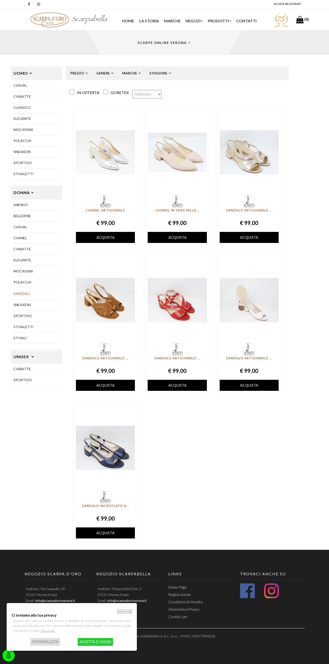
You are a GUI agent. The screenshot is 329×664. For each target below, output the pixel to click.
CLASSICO (22, 107)
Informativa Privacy (183, 609)
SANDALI (22, 293)
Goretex (120, 92)
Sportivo (23, 380)
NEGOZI (194, 20)
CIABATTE (22, 96)
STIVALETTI (24, 174)
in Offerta (88, 92)
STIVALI (20, 338)
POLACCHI (22, 141)
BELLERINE (22, 216)
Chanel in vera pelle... (177, 210)
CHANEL (20, 238)
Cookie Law (177, 616)
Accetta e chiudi (95, 642)
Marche (172, 20)
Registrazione (179, 594)
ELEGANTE (22, 118)
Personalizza (45, 642)
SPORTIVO (23, 163)
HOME (128, 20)
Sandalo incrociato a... (105, 506)
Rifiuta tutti (124, 611)
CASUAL (20, 85)
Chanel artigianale (105, 210)
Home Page (177, 587)
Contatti (246, 20)
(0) (306, 19)
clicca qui (48, 630)
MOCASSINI (23, 129)
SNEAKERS (22, 152)
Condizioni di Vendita (185, 602)
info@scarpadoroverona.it (55, 600)
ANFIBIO (21, 205)
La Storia (149, 20)
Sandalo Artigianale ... (177, 358)
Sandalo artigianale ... (249, 210)
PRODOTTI (219, 20)
